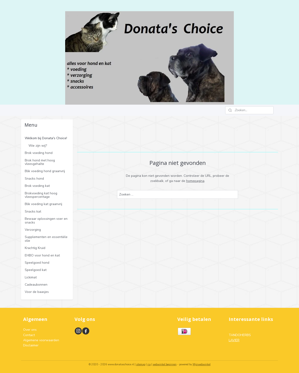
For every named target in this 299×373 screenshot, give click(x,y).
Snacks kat (33, 211)
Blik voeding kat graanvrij (43, 204)
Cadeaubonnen (36, 284)
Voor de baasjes (37, 292)
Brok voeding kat (37, 186)
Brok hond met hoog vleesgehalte (40, 162)
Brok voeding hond (39, 153)
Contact (29, 335)
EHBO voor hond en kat (42, 255)
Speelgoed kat (35, 270)
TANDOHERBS (240, 335)
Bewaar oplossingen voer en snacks (46, 220)
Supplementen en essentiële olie (46, 239)
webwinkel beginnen (165, 364)
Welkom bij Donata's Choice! (46, 138)
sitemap (140, 364)
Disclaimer (31, 345)
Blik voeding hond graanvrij (45, 171)
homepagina (195, 181)
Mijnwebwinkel (201, 364)
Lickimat (31, 277)
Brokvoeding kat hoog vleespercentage (41, 195)
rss (149, 364)
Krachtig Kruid (35, 248)
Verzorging (33, 229)
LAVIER (234, 340)
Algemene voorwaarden (41, 340)
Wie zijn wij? (37, 145)
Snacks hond (34, 178)
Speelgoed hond (37, 262)
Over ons (30, 329)
